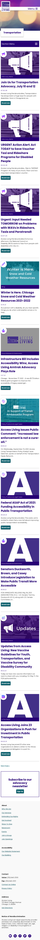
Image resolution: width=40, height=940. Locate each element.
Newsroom (6, 828)
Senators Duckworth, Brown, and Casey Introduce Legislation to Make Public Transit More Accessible (19, 577)
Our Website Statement (11, 851)
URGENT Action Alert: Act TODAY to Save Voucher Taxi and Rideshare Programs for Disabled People (18, 153)
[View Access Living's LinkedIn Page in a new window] (15, 936)
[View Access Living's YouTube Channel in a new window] (10, 936)
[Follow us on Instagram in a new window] (29, 936)
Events (4, 832)
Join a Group (7, 835)
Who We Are (6, 809)
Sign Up (20, 791)
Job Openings (7, 839)
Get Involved (6, 820)
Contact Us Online (9, 884)
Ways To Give (7, 824)
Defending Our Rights (10, 816)
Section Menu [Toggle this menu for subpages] (19, 43)
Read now (6, 103)
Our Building (6, 855)
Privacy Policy (7, 888)
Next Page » (5, 766)
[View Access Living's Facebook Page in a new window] (20, 936)
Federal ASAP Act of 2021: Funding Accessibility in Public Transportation (18, 507)
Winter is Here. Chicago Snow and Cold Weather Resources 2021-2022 (18, 297)
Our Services (6, 813)
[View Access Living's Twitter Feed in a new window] (24, 936)
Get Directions (7, 908)
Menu (33, 8)
